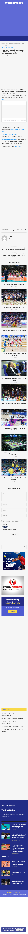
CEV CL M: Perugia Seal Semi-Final (14, 284)
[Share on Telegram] (25, 229)
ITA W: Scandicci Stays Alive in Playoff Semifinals (14, 429)
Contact (20, 892)
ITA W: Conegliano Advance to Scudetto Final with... (14, 453)
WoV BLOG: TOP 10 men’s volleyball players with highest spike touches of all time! (19, 836)
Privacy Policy (9, 892)
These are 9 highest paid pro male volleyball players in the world (19, 826)
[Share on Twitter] (17, 229)
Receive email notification (8, 139)
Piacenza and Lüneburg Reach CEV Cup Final (12, 726)
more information (10, 930)
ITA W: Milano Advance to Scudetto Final (14, 330)
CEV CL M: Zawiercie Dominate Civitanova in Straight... (14, 404)
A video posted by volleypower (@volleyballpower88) (14, 120)
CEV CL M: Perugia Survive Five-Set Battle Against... (14, 478)
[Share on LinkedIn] (20, 229)
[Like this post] (14, 229)
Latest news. (17, 146)
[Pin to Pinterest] (18, 229)
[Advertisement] (14, 20)
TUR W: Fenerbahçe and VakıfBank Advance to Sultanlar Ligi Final (18, 881)
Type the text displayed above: (10, 529)
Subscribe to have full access (9, 134)
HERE (2, 99)
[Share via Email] (13, 230)
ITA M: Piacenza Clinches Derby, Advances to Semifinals (14, 354)
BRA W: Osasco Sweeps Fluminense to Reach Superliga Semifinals (18, 863)
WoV (8, 55)
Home (2, 43)
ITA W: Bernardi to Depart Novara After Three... (14, 379)
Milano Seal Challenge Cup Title (14, 307)
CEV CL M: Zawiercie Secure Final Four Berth (12, 718)
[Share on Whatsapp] (23, 229)
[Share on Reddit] (21, 229)
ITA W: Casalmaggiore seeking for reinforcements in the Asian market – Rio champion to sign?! (18, 848)
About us (15, 892)
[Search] (26, 39)
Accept (19, 930)
